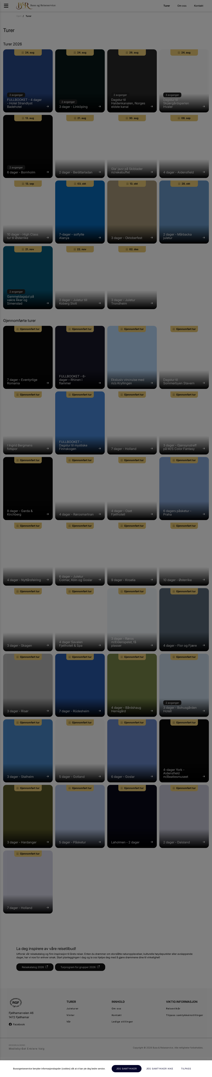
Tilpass (186, 1068)
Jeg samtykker (126, 1068)
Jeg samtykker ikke (159, 1068)
